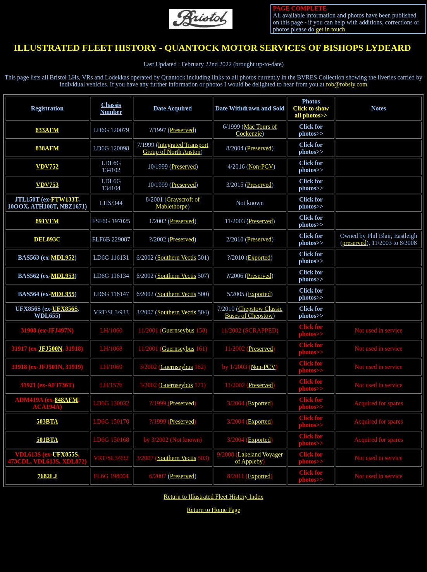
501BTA (47, 439)
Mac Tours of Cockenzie (256, 130)
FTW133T (64, 199)
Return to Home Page (213, 510)
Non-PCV (260, 166)
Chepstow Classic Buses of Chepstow (253, 312)
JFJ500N (50, 348)
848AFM (66, 399)
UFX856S (65, 308)
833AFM (47, 130)
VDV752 (47, 166)
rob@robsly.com (346, 84)
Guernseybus (178, 330)
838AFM (47, 148)
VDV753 (47, 184)
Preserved (182, 130)
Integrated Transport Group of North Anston (175, 148)
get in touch (330, 29)
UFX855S (65, 454)
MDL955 (62, 294)
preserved (355, 242)
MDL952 (62, 257)
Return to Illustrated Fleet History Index (213, 496)
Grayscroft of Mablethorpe (178, 203)
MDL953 (62, 275)
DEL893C (47, 239)
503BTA (47, 421)
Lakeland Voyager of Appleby (258, 458)
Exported (259, 257)
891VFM (47, 221)
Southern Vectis (176, 257)
